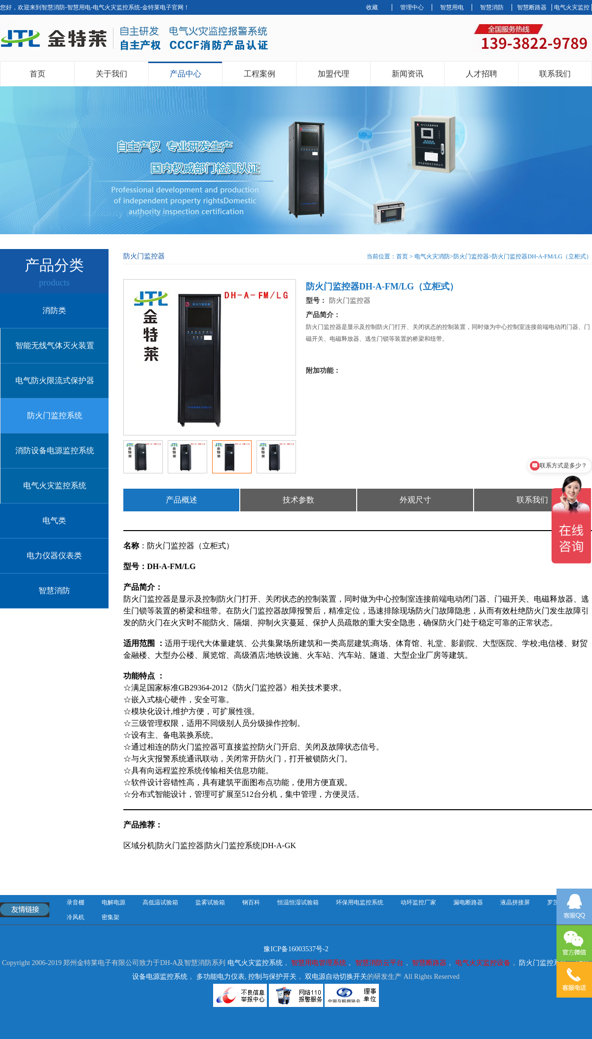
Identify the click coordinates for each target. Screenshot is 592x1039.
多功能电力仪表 (220, 976)
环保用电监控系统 (359, 902)
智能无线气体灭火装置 (54, 345)
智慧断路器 (532, 7)
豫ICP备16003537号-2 (295, 949)
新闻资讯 (407, 74)
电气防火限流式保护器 (54, 380)
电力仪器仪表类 (54, 555)
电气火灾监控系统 (54, 485)
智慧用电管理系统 (318, 963)
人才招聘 (481, 74)
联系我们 (555, 74)
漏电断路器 (468, 902)
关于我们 (111, 74)
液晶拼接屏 (515, 902)
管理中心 (412, 7)
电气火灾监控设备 (483, 963)
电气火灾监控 (572, 7)
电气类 (54, 520)
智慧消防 (492, 7)
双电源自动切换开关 (336, 976)
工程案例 (259, 74)
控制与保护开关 (272, 976)
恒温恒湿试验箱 (298, 902)
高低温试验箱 (160, 902)
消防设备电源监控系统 (54, 450)
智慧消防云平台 (379, 963)
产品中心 (185, 74)
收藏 (372, 7)
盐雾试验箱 (210, 902)
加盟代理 (333, 74)
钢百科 (251, 902)
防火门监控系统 (54, 415)
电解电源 (113, 902)
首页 (37, 74)
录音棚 (75, 902)
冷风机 (75, 917)
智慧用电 (452, 7)
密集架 (110, 917)
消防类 (54, 310)
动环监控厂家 (418, 902)
